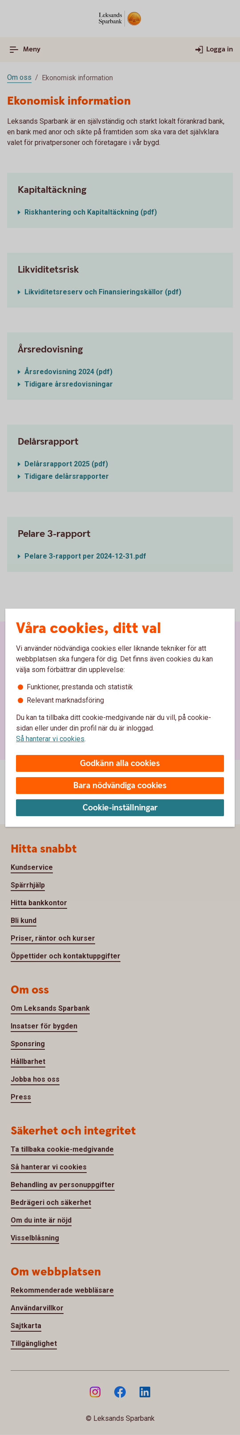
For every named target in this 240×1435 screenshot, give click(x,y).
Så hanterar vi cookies (50, 739)
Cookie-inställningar (120, 807)
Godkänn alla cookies (120, 763)
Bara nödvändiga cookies (120, 785)
